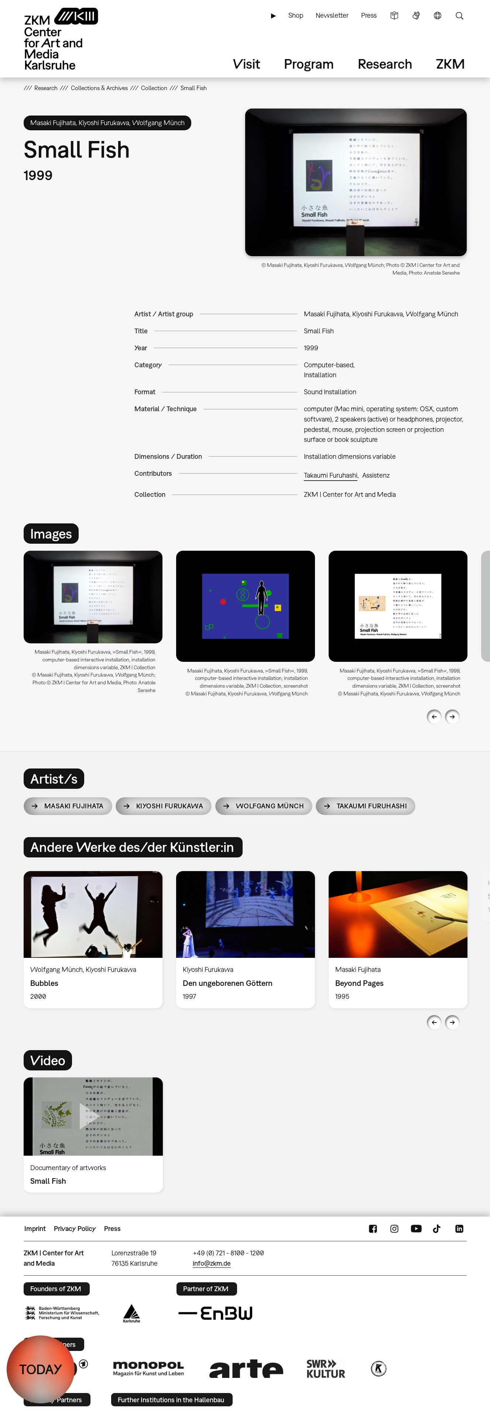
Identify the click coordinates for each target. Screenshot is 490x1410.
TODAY (40, 1369)
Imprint (35, 1228)
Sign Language (416, 15)
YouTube (416, 1229)
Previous (434, 716)
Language (437, 15)
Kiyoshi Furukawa (169, 806)
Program (309, 64)
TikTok (437, 1229)
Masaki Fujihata (74, 806)
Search (459, 15)
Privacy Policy (75, 1228)
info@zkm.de (212, 1263)
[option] (93, 625)
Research (385, 64)
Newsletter (332, 15)
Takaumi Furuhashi (330, 475)
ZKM (450, 64)
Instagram (394, 1229)
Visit (246, 64)
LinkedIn (459, 1229)
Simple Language (394, 15)
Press (369, 15)
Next (452, 716)
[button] (356, 182)
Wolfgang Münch (270, 806)
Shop (295, 15)
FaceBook (373, 1229)
